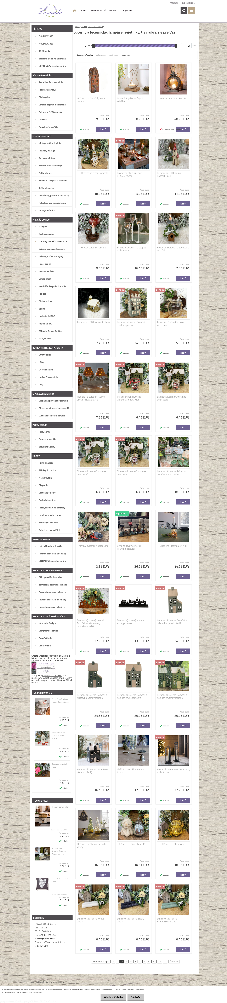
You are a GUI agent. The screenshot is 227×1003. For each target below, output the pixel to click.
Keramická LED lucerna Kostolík (93, 322)
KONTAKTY (114, 10)
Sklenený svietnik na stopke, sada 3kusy (132, 249)
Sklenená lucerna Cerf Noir (173, 545)
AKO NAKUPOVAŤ (98, 10)
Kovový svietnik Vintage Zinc (93, 545)
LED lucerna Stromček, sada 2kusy (91, 845)
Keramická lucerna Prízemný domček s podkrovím (172, 473)
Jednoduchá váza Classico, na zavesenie (172, 324)
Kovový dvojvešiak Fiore (59, 765)
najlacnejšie (101, 54)
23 (165, 961)
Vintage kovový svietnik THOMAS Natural (129, 547)
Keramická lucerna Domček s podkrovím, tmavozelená (172, 696)
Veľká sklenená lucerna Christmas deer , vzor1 (129, 398)
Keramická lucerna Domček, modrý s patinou (131, 324)
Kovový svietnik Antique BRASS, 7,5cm (129, 174)
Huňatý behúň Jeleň (60, 806)
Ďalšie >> (174, 961)
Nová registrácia (188, 2)
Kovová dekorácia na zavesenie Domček (173, 249)
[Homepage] (74, 10)
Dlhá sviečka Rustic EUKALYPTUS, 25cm (167, 920)
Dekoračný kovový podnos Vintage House (130, 622)
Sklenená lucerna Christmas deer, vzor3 (171, 398)
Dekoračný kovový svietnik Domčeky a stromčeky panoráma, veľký (91, 623)
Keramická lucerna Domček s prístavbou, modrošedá (172, 622)
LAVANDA (84, 10)
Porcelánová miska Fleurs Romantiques (60, 700)
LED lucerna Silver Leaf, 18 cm (133, 844)
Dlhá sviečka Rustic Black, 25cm (130, 920)
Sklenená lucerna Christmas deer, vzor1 (131, 473)
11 (159, 961)
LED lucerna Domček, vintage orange (92, 100)
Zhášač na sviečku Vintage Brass (130, 771)
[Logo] (50, 11)
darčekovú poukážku (52, 675)
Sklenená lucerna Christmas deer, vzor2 (91, 473)
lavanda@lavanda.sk (45, 938)
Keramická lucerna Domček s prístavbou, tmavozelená (92, 696)
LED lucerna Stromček (172, 844)
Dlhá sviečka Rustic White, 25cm (90, 920)
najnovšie (126, 54)
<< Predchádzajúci (100, 961)
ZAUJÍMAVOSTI (127, 10)
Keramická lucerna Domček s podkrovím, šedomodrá (132, 696)
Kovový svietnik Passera (93, 247)
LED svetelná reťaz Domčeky (93, 173)
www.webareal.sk (57, 982)
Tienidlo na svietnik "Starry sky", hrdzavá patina (91, 398)
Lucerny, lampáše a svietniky (92, 26)
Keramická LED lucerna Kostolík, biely (169, 174)
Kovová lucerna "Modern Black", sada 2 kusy (173, 771)
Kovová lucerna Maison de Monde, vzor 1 (59, 735)
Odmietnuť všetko (113, 997)
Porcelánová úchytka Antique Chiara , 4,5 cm (59, 851)
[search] (184, 10)
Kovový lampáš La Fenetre (173, 98)
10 (154, 961)
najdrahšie (113, 54)
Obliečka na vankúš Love (60, 880)
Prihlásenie (173, 2)
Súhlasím (136, 997)
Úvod (77, 26)
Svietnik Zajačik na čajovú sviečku (130, 100)
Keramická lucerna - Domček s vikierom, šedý (93, 771)
